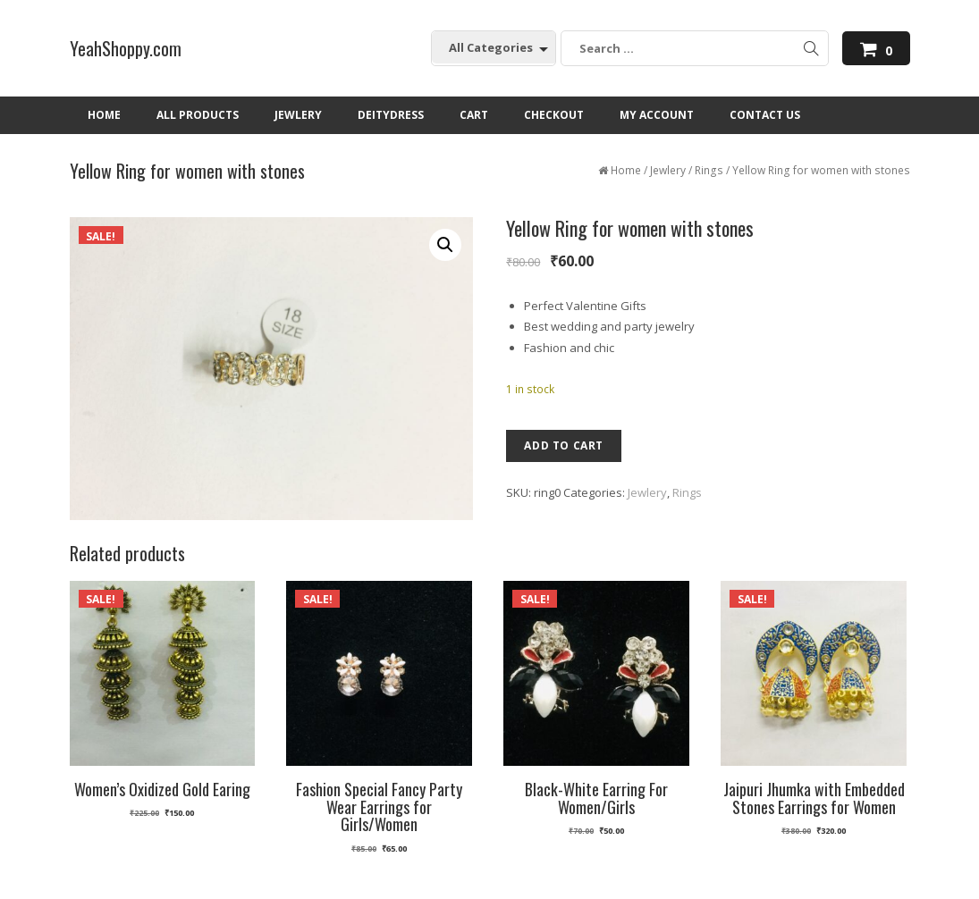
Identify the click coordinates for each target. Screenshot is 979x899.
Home (626, 170)
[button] (445, 245)
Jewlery (668, 170)
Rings (709, 170)
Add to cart (563, 445)
